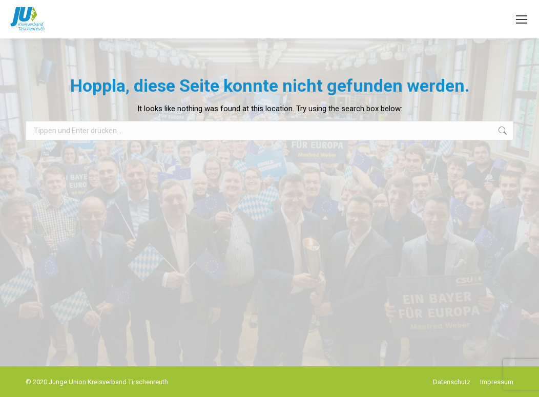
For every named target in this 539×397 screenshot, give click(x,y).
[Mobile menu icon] (521, 19)
